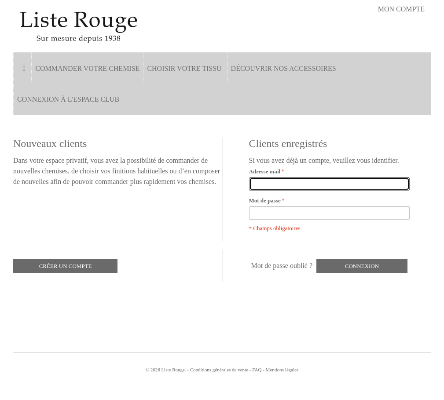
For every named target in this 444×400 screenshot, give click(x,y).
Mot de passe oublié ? (282, 265)
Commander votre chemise (87, 68)
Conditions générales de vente (219, 369)
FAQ (256, 369)
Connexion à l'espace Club (68, 99)
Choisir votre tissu (184, 68)
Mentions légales (282, 369)
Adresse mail (265, 171)
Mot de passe (265, 200)
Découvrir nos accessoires (283, 68)
